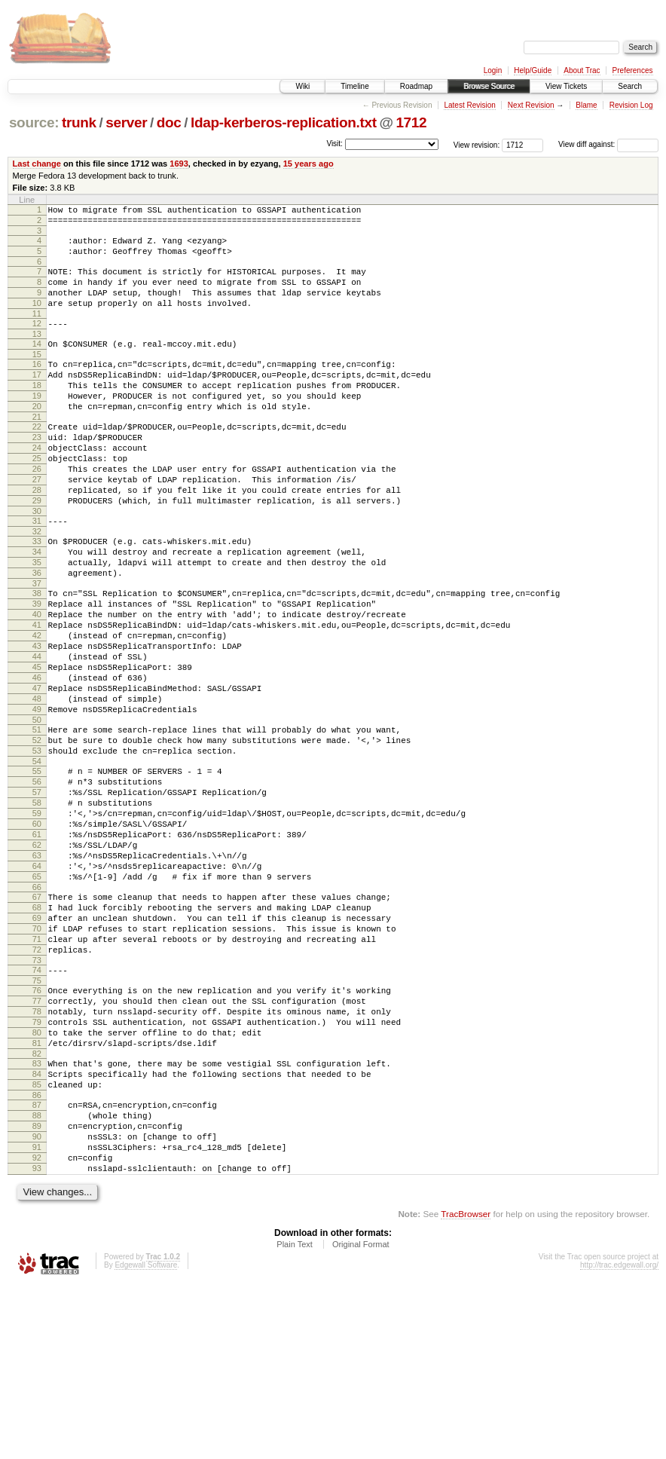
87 (36, 1263)
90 (36, 1301)
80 (36, 1179)
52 (36, 832)
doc (169, 122)
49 (36, 797)
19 (36, 425)
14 (36, 364)
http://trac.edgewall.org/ (619, 1439)
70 (36, 1057)
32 (36, 585)
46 (36, 758)
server (126, 122)
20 (36, 437)
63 (36, 970)
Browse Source (489, 86)
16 (36, 386)
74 (36, 1105)
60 (36, 932)
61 (36, 945)
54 (36, 858)
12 (36, 341)
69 (36, 1044)
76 (36, 1128)
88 (36, 1275)
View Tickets (566, 86)
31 (36, 572)
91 (36, 1314)
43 (36, 720)
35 (36, 621)
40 (36, 682)
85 (36, 1240)
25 (36, 498)
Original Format (361, 1418)
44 (36, 733)
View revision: (477, 144)
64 (36, 983)
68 (36, 1031)
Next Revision (531, 105)
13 (36, 354)
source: (34, 122)
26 (36, 511)
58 (36, 906)
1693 (179, 163)
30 (36, 562)
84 (36, 1227)
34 (36, 608)
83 (36, 1214)
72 (36, 1082)
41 (36, 694)
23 (36, 473)
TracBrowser (465, 1388)
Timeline (354, 86)
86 (36, 1253)
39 (36, 669)
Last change (37, 163)
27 (36, 524)
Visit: (334, 143)
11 (36, 331)
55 (36, 868)
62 (36, 957)
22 (36, 460)
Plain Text (294, 1418)
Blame (586, 105)
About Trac (582, 70)
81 (36, 1192)
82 (36, 1205)
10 (36, 318)
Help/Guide (532, 70)
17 (36, 399)
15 (36, 376)
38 (36, 656)
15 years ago (308, 163)
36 (36, 633)
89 (36, 1288)
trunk (79, 122)
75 (36, 1118)
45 (36, 746)
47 (36, 771)
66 (36, 1009)
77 (36, 1140)
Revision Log (631, 105)
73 (36, 1095)
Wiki (302, 86)
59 (36, 919)
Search (630, 86)
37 (36, 646)
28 (36, 537)
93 (36, 1339)
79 (36, 1166)
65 (36, 996)
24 (36, 486)
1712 (411, 122)
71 (36, 1070)
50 (36, 810)
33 (36, 595)
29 (36, 550)
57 (36, 893)
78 (36, 1153)
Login (493, 70)
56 (36, 880)
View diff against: (608, 144)
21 (36, 450)
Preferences (633, 70)
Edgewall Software (146, 1439)
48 (36, 784)
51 (36, 819)
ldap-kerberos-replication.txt (284, 122)
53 (36, 845)
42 (36, 707)
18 (36, 412)
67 (36, 1018)
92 (36, 1327)
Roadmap (416, 86)
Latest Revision (469, 105)
